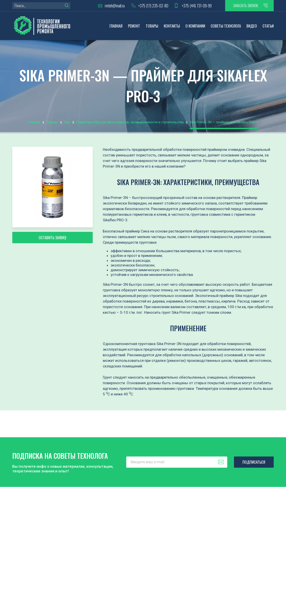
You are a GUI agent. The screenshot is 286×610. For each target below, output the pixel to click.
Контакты (172, 25)
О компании (195, 25)
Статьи (268, 25)
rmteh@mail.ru (115, 5)
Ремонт (134, 25)
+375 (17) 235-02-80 (153, 5)
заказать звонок (245, 5)
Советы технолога (226, 25)
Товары (152, 25)
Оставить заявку (52, 237)
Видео (251, 25)
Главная (115, 25)
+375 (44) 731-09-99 (197, 5)
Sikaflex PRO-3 (115, 220)
